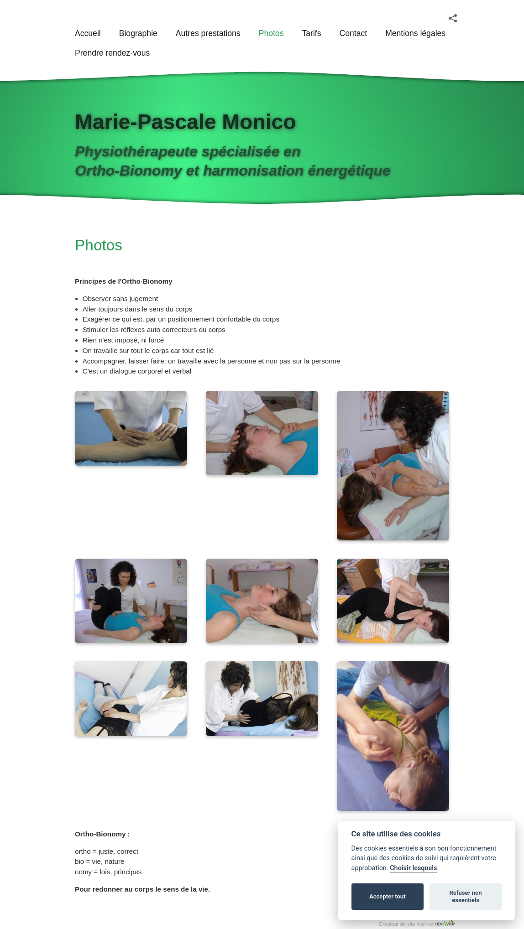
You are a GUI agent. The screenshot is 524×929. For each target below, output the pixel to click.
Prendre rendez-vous (112, 52)
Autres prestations (208, 33)
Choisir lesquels (413, 868)
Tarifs (311, 33)
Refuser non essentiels (465, 896)
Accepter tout (387, 896)
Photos (271, 33)
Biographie (138, 33)
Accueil (88, 33)
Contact (353, 33)
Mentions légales (415, 33)
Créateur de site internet (417, 923)
